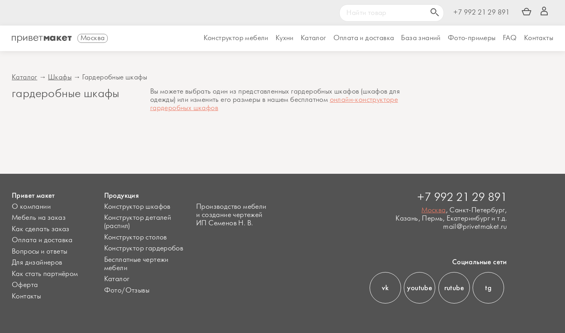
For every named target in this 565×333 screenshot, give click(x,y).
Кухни (285, 38)
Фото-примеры (472, 38)
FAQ (510, 38)
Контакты (538, 38)
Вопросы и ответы (39, 251)
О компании (31, 206)
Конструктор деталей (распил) (137, 221)
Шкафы (60, 77)
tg (488, 288)
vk (385, 288)
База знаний (420, 38)
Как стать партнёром (45, 274)
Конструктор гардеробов (144, 248)
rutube (454, 288)
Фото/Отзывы (126, 290)
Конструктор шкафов (137, 206)
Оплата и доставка (42, 240)
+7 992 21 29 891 (481, 13)
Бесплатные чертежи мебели (136, 264)
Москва (433, 210)
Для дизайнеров (37, 262)
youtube (419, 288)
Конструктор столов (135, 237)
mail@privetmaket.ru (475, 227)
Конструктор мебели (236, 38)
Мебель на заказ (39, 217)
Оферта (25, 285)
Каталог (313, 38)
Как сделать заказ (41, 229)
